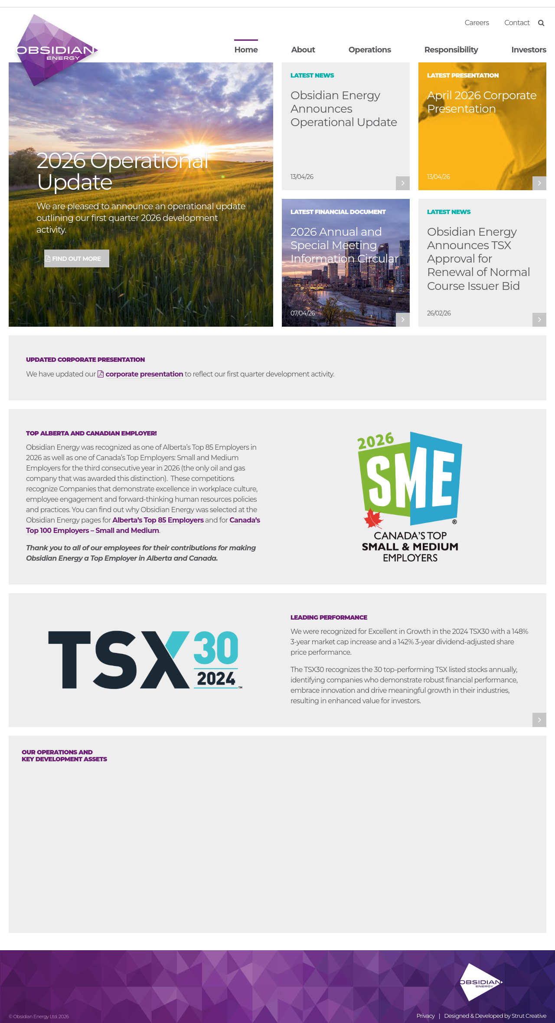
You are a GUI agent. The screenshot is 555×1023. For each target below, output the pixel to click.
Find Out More (76, 259)
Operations (370, 50)
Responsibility (451, 50)
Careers (477, 23)
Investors (529, 50)
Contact (517, 23)
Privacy (426, 1015)
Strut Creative (529, 1015)
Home (246, 50)
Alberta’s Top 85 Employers (157, 520)
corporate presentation (144, 374)
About (303, 50)
